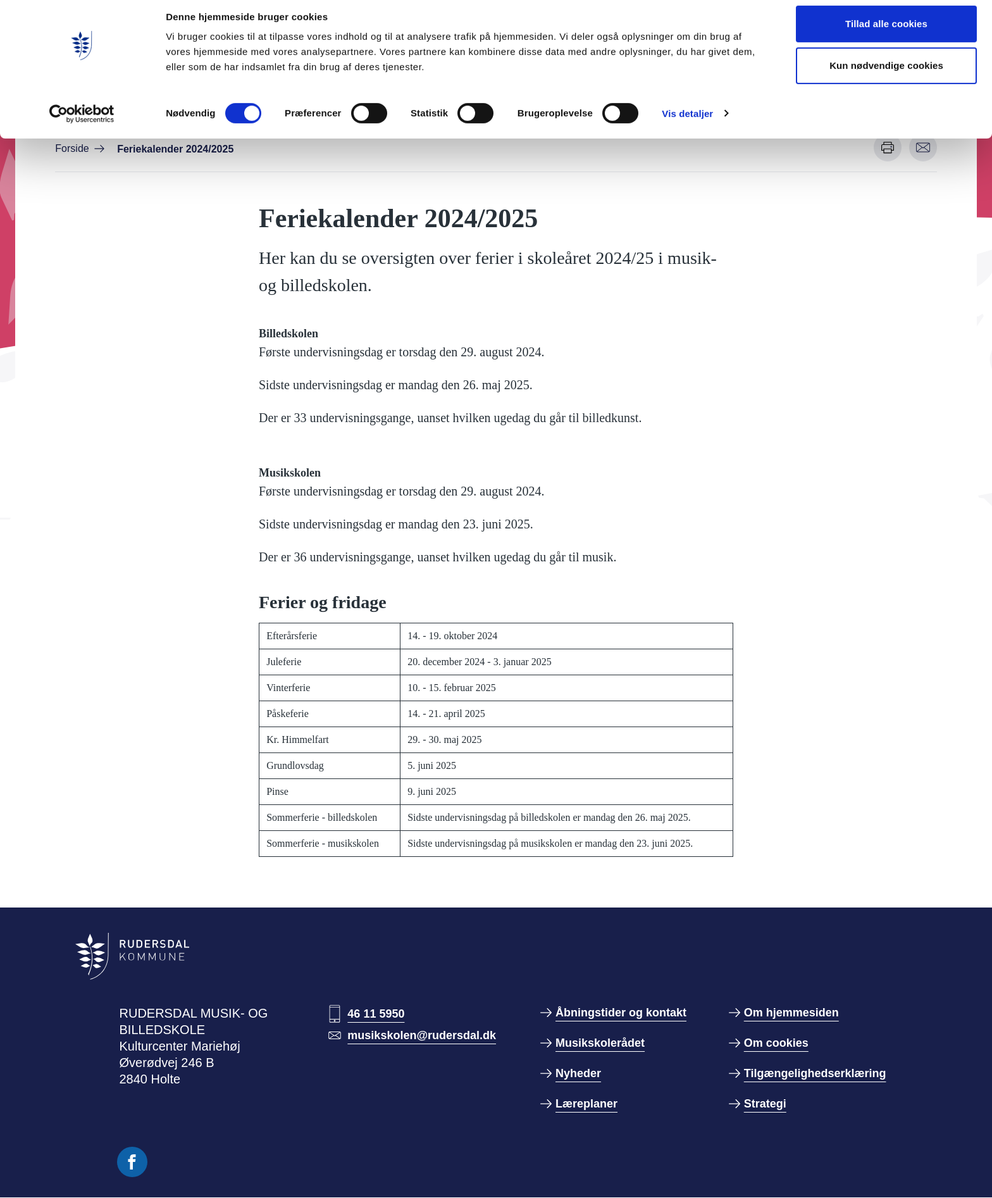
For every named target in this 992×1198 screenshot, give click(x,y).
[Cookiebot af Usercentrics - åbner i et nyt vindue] (82, 123)
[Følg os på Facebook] (132, 1162)
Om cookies (776, 1043)
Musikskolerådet (600, 1043)
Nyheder (578, 1073)
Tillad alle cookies (886, 33)
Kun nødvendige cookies (886, 75)
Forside (72, 148)
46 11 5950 (375, 1014)
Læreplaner (586, 1103)
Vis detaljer (687, 123)
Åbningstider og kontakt (620, 1012)
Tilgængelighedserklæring (815, 1073)
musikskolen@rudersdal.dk (421, 1035)
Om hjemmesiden (791, 1012)
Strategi (765, 1103)
